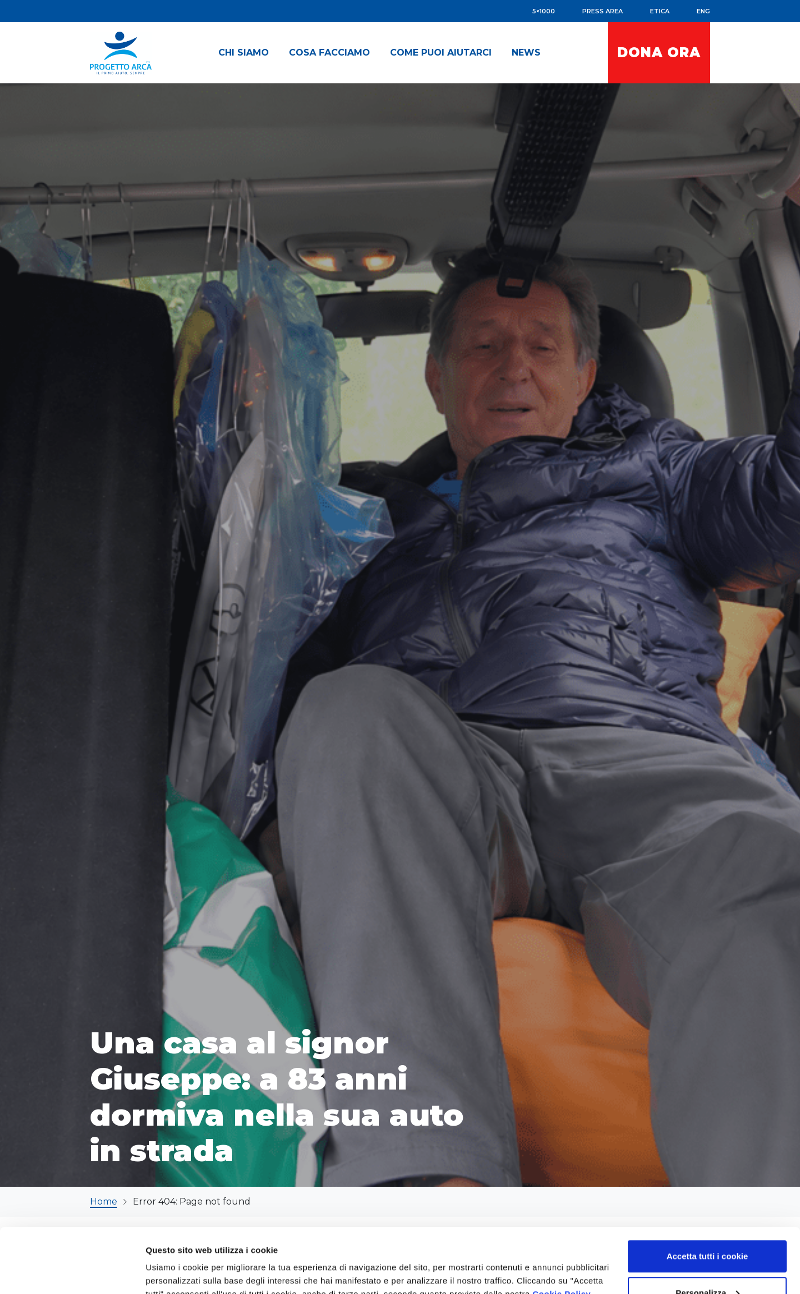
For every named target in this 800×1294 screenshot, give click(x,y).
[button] (243, 52)
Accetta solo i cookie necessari (707, 1264)
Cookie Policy (562, 1229)
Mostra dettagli (176, 1260)
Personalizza (707, 1228)
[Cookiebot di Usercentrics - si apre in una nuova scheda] (72, 1272)
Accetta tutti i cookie (707, 1191)
